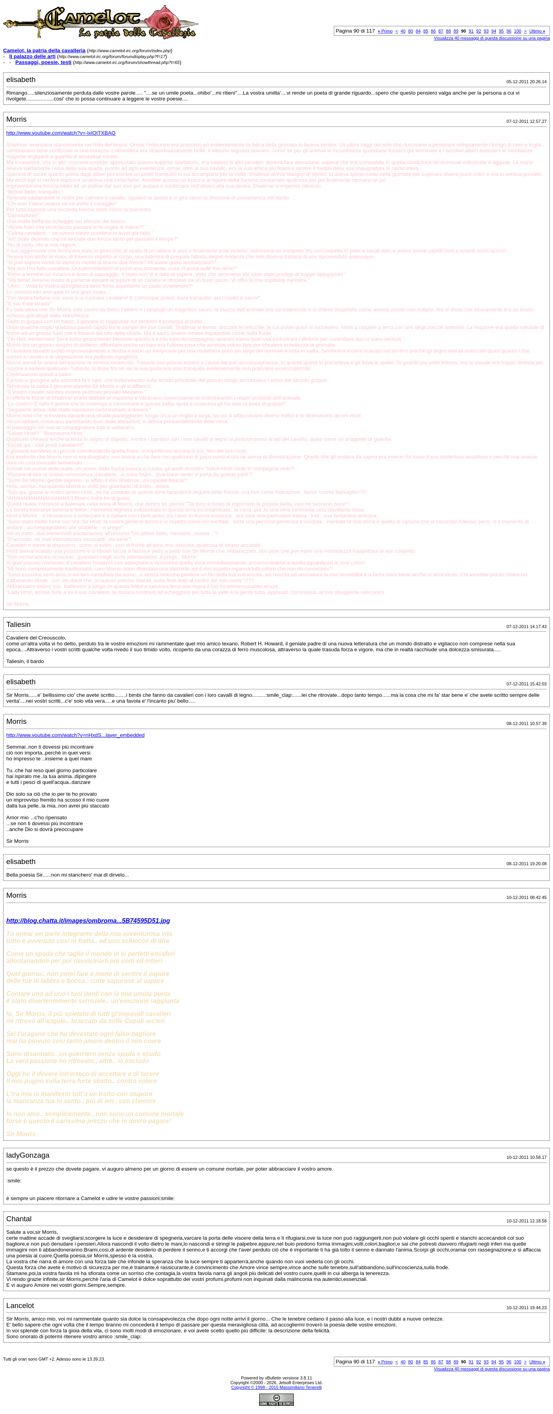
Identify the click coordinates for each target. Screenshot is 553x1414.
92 (478, 31)
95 (501, 31)
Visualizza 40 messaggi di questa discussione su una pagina (492, 38)
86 (433, 31)
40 (403, 31)
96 (509, 31)
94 (493, 31)
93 (486, 31)
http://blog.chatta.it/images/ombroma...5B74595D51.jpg (88, 920)
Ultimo (537, 31)
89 (456, 31)
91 (471, 31)
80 (410, 31)
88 (448, 31)
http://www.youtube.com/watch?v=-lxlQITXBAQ (60, 133)
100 (517, 31)
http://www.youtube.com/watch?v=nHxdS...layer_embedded (75, 735)
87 (440, 31)
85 (425, 31)
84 (418, 31)
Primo (385, 31)
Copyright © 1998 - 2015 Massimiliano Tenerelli (276, 1387)
